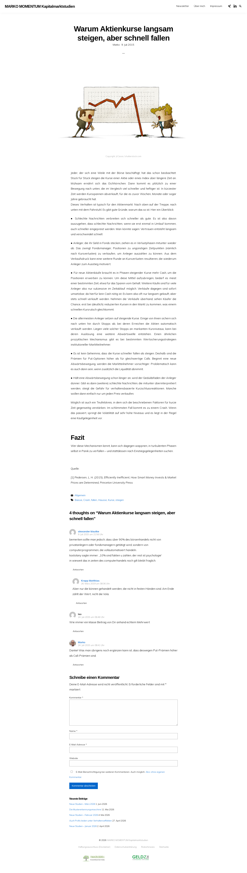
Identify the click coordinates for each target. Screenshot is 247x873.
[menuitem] (182, 6)
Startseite (164, 847)
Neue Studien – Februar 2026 (83, 815)
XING (230, 5)
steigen (119, 500)
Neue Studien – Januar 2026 (83, 826)
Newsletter (182, 6)
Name (73, 731)
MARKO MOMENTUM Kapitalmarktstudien (127, 840)
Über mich (199, 6)
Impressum (216, 6)
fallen (94, 500)
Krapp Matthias (90, 580)
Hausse (102, 500)
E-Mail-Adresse (78, 744)
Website (73, 758)
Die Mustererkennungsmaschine (85, 809)
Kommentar (76, 697)
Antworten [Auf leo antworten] (78, 631)
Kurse (111, 500)
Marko (81, 642)
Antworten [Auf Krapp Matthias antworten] (81, 603)
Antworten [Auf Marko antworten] (78, 664)
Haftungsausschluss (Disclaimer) (94, 847)
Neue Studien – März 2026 (82, 804)
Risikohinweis (148, 847)
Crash (86, 500)
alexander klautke (88, 531)
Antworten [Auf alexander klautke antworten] (78, 569)
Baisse (78, 500)
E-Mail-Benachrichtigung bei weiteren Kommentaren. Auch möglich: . (117, 774)
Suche (241, 5)
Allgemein (80, 495)
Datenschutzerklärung (126, 847)
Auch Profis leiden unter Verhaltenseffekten (90, 820)
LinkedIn (236, 5)
